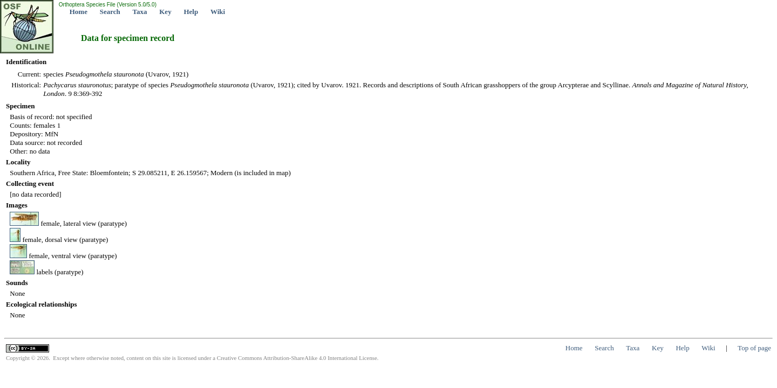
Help (190, 12)
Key (165, 12)
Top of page (754, 348)
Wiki (217, 12)
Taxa (140, 12)
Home (78, 12)
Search (110, 12)
